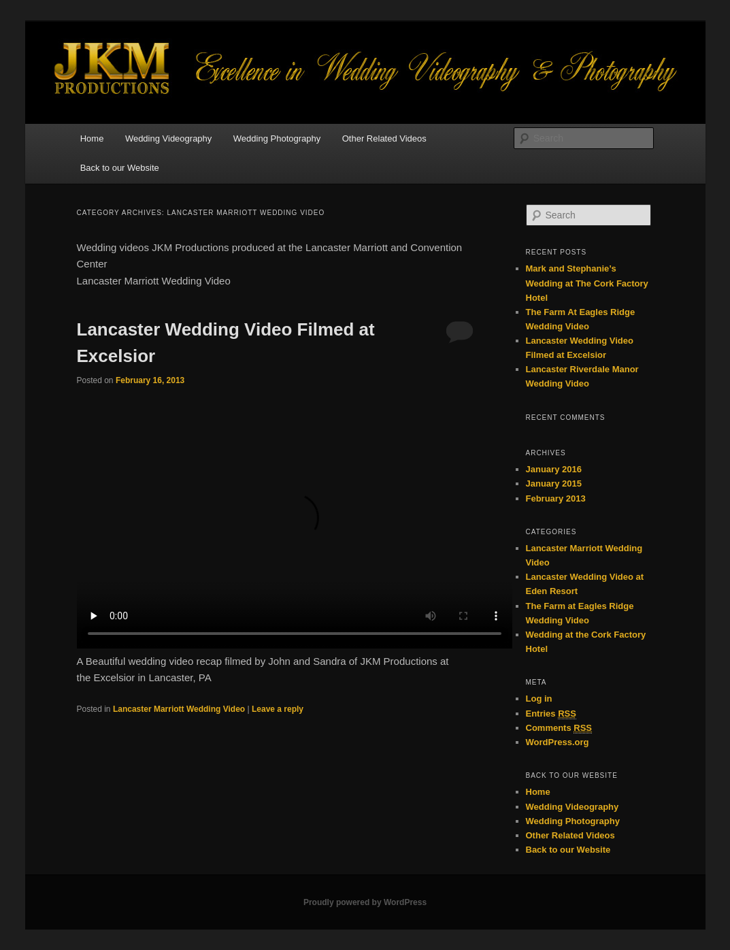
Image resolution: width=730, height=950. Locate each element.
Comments (559, 728)
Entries (551, 713)
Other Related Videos (384, 138)
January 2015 (554, 483)
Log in (539, 698)
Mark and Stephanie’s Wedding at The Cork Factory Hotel (587, 282)
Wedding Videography (168, 138)
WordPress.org (557, 742)
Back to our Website (119, 168)
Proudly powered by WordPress (365, 902)
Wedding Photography (276, 138)
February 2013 (556, 498)
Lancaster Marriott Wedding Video (179, 709)
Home (92, 138)
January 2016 (554, 469)
